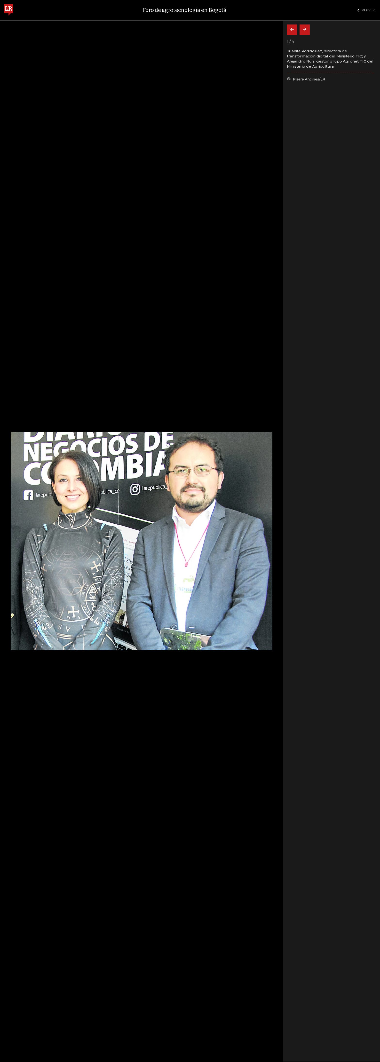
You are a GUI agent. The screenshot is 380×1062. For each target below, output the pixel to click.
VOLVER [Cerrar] (366, 10)
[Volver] (292, 29)
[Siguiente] (305, 29)
